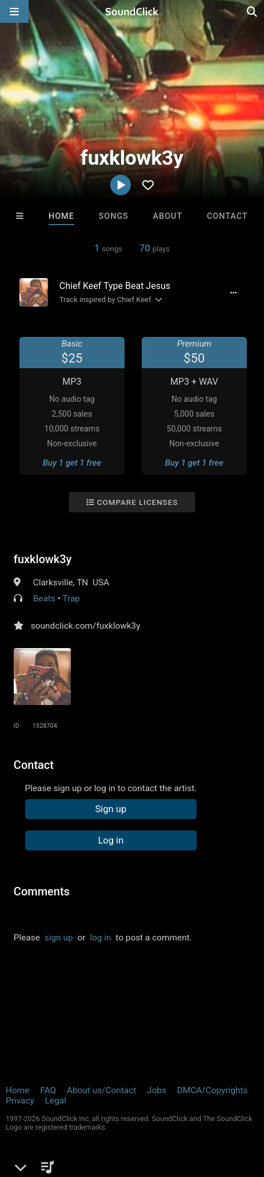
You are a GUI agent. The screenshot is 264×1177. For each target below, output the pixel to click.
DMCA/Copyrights (212, 1090)
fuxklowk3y (43, 559)
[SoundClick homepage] (132, 11)
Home (61, 216)
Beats (44, 598)
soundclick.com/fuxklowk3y (86, 626)
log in (100, 937)
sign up (59, 937)
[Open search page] (252, 11)
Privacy (20, 1100)
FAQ (48, 1090)
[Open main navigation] (14, 11)
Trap (71, 598)
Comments (42, 891)
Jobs (156, 1090)
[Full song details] (233, 292)
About (168, 216)
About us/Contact (101, 1090)
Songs (114, 216)
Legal (55, 1100)
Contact (227, 216)
